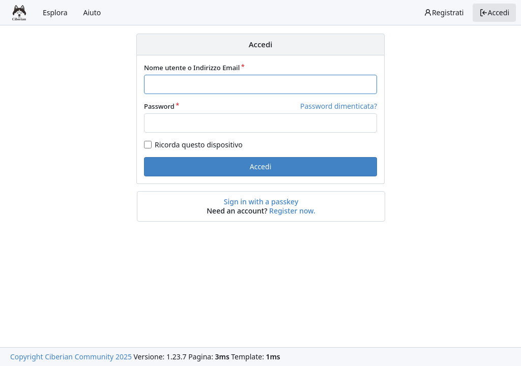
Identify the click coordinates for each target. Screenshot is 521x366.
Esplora (55, 12)
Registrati (444, 12)
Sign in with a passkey (261, 201)
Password (159, 106)
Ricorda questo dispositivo (199, 144)
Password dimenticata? (338, 106)
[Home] (19, 13)
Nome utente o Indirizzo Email (192, 67)
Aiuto (92, 12)
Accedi (494, 12)
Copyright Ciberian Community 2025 (71, 356)
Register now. (292, 211)
